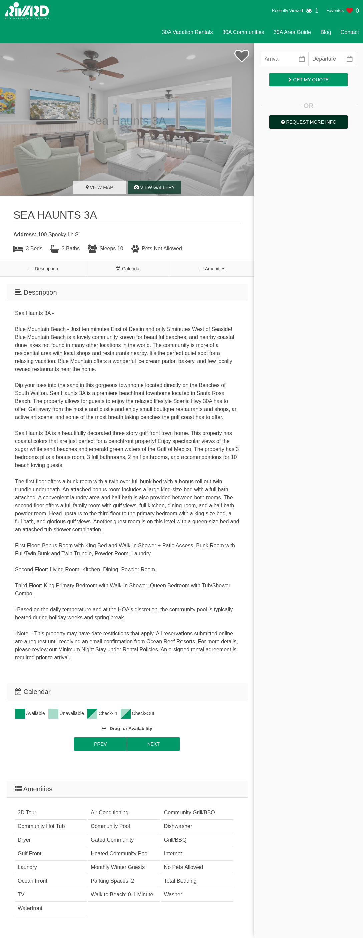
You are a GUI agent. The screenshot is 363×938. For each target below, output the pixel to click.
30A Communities (243, 32)
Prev (100, 744)
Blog (325, 32)
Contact (350, 32)
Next (153, 744)
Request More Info (309, 122)
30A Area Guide (292, 32)
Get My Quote (308, 79)
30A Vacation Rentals (187, 32)
